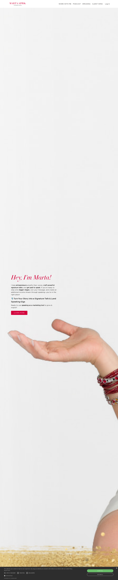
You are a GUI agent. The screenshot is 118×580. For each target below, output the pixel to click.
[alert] (59, 573)
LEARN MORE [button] (19, 313)
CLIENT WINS (97, 4)
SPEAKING (86, 4)
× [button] (116, 568)
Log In (107, 4)
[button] (39, 575)
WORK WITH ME (64, 4)
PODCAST (76, 4)
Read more (7, 570)
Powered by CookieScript (10, 578)
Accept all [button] (100, 570)
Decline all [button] (100, 574)
